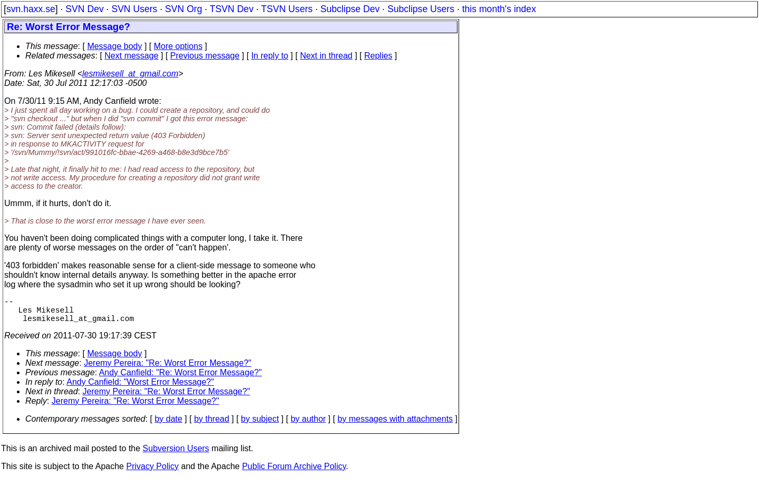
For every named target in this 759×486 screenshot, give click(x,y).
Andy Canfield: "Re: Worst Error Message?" (180, 378)
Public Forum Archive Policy (294, 472)
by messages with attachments (395, 425)
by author (308, 425)
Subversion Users (176, 454)
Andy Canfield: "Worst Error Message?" (140, 388)
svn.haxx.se (30, 9)
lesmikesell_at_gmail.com (130, 73)
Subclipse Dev (350, 9)
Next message (131, 55)
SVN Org (183, 9)
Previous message (205, 55)
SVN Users (134, 9)
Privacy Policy (152, 472)
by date (168, 425)
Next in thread (326, 55)
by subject (260, 425)
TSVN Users (287, 9)
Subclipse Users (420, 9)
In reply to (269, 55)
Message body (114, 46)
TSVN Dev (232, 9)
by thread (211, 425)
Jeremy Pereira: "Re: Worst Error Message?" (167, 369)
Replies (378, 55)
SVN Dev (84, 9)
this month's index (499, 9)
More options (178, 46)
